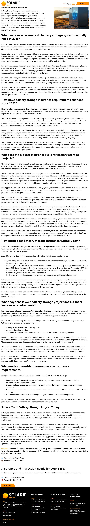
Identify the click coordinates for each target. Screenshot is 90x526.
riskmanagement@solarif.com (77, 503)
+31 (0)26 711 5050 (40, 501)
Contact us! (7, 485)
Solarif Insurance (37, 494)
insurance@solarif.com (40, 500)
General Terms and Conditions (38, 508)
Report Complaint (35, 509)
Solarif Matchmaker (58, 494)
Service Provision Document (38, 512)
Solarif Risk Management (75, 495)
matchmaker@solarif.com (60, 500)
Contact (82, 3)
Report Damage (35, 511)
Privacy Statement (35, 506)
